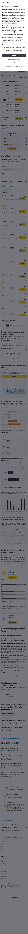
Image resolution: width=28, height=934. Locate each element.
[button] (14, 55)
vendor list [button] (12, 31)
